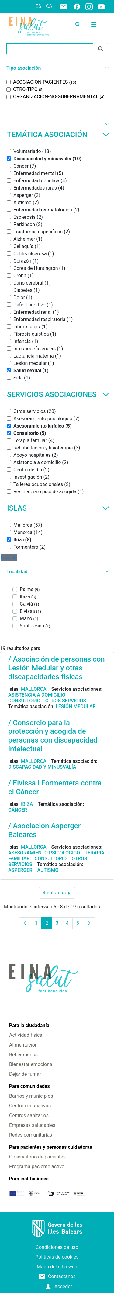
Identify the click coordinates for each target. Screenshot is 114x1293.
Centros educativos (30, 1106)
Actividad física (25, 1035)
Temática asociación (58, 134)
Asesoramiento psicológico (44, 853)
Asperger (20, 870)
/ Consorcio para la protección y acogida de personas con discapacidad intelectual (52, 735)
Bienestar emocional (31, 1064)
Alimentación (23, 1045)
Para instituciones (29, 1179)
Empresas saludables (32, 1125)
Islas (58, 508)
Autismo (48, 870)
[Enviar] (100, 49)
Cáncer (17, 810)
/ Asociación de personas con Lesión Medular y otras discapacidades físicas (56, 668)
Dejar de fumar (25, 1074)
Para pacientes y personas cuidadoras (50, 1147)
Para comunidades (29, 1086)
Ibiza (27, 804)
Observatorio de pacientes (37, 1157)
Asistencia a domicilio (36, 695)
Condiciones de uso (57, 1247)
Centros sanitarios (29, 1115)
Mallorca (34, 689)
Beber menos (23, 1054)
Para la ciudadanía (29, 1025)
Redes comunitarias (30, 1135)
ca (49, 6)
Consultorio (24, 701)
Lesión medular (76, 706)
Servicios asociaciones (58, 394)
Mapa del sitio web (57, 1267)
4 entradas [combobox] (59, 893)
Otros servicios (65, 701)
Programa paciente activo (36, 1166)
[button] (57, 68)
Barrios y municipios (31, 1096)
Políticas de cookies (56, 1257)
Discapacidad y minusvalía (42, 767)
